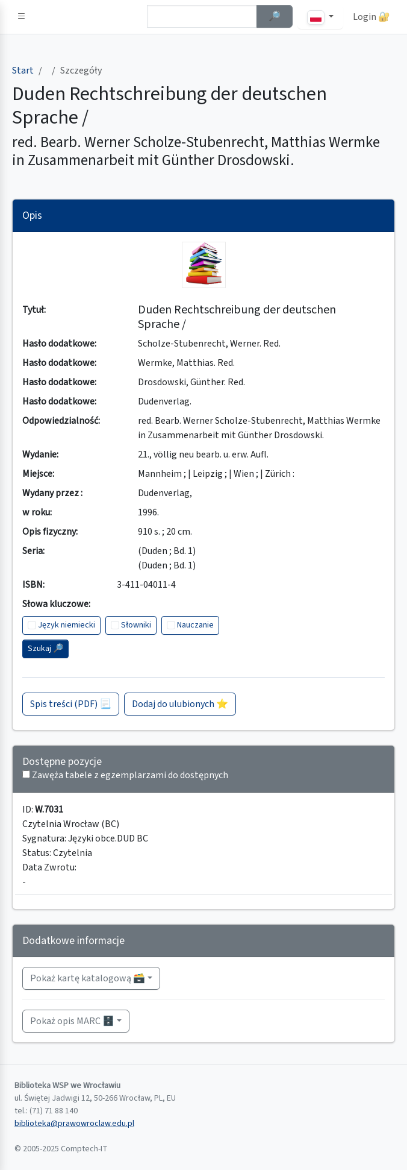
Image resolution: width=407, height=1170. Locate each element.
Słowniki (136, 625)
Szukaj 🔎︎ (45, 649)
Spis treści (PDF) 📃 (70, 704)
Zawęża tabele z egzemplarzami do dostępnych (130, 775)
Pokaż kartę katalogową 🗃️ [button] (87, 978)
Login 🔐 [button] (371, 17)
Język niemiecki (66, 625)
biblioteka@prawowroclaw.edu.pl (74, 1124)
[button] (21, 17)
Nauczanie (195, 625)
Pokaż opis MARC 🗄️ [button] (72, 1021)
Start (23, 70)
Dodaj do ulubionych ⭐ (180, 704)
